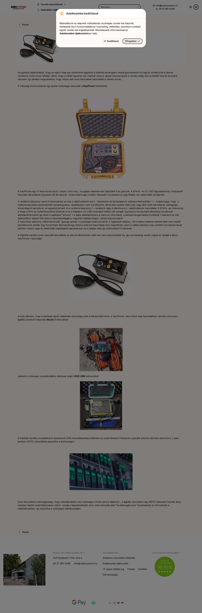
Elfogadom (132, 41)
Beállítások (111, 41)
